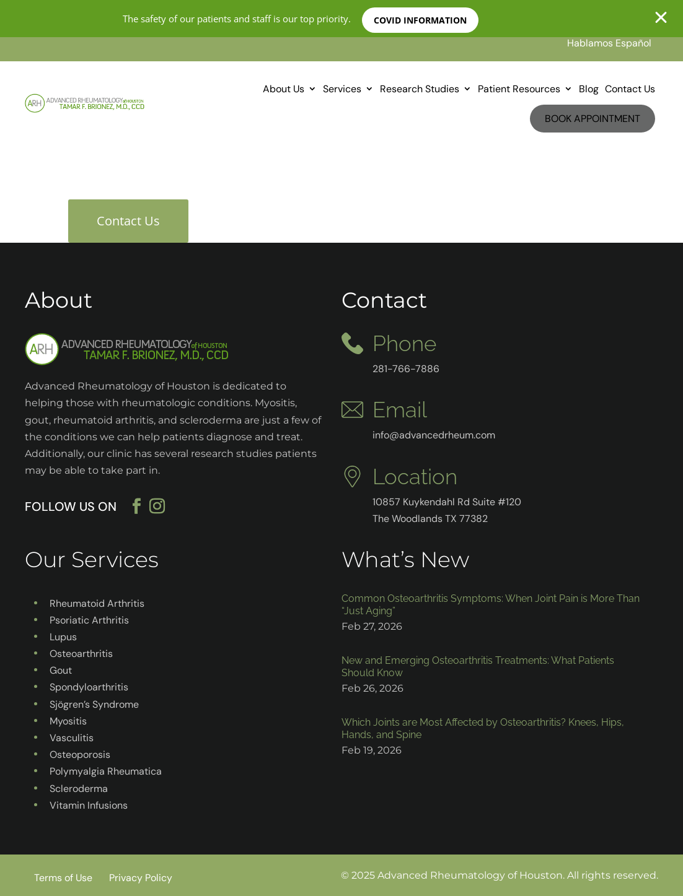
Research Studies (419, 88)
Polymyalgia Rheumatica (106, 771)
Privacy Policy (140, 878)
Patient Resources (519, 88)
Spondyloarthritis (89, 687)
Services (342, 88)
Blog (589, 88)
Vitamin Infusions (89, 805)
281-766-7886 (405, 368)
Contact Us (630, 88)
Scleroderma (79, 788)
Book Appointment (592, 118)
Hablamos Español (609, 43)
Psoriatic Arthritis (89, 620)
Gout (61, 670)
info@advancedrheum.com (433, 434)
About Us (283, 88)
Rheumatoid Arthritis (97, 603)
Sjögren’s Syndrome (94, 704)
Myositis (68, 721)
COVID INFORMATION (422, 20)
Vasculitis (72, 738)
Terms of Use (63, 878)
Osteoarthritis (81, 653)
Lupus (63, 637)
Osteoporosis (80, 754)
